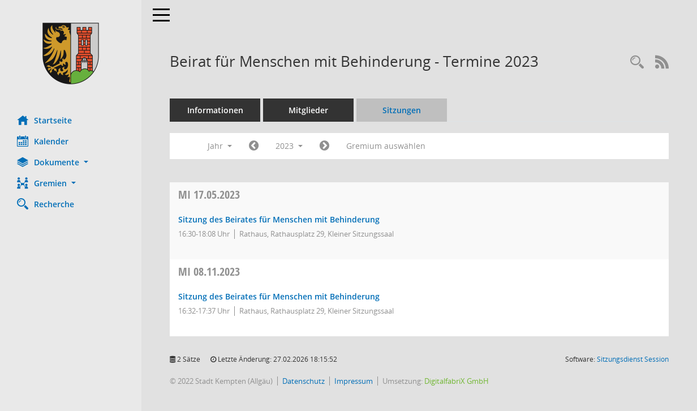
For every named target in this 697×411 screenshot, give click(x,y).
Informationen (215, 110)
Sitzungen (401, 110)
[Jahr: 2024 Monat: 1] (324, 146)
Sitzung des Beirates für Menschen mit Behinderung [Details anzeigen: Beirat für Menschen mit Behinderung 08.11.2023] (279, 296)
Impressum (353, 381)
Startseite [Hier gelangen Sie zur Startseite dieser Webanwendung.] (44, 120)
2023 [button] (289, 145)
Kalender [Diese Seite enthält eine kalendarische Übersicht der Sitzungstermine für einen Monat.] (42, 141)
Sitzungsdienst (633, 359)
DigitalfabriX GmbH (456, 381)
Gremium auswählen (385, 145)
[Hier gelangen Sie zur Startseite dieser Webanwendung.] (70, 53)
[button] (70, 162)
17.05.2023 (209, 194)
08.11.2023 (209, 271)
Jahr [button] (220, 145)
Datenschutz (303, 381)
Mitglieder (308, 110)
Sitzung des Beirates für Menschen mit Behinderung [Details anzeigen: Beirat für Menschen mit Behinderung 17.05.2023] (279, 219)
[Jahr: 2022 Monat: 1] (253, 146)
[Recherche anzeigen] (637, 62)
